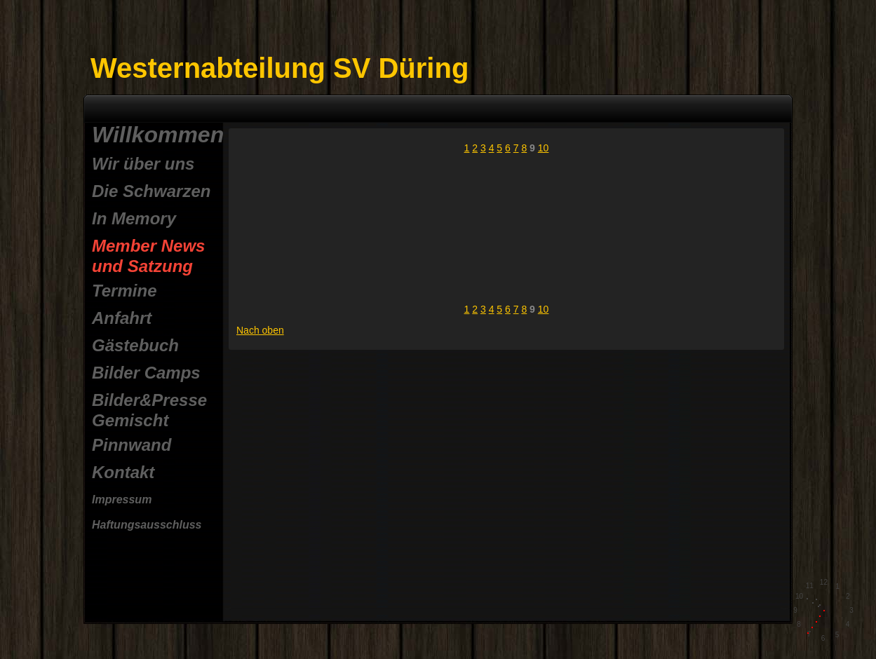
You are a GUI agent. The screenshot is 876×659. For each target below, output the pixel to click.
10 (543, 148)
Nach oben (260, 330)
